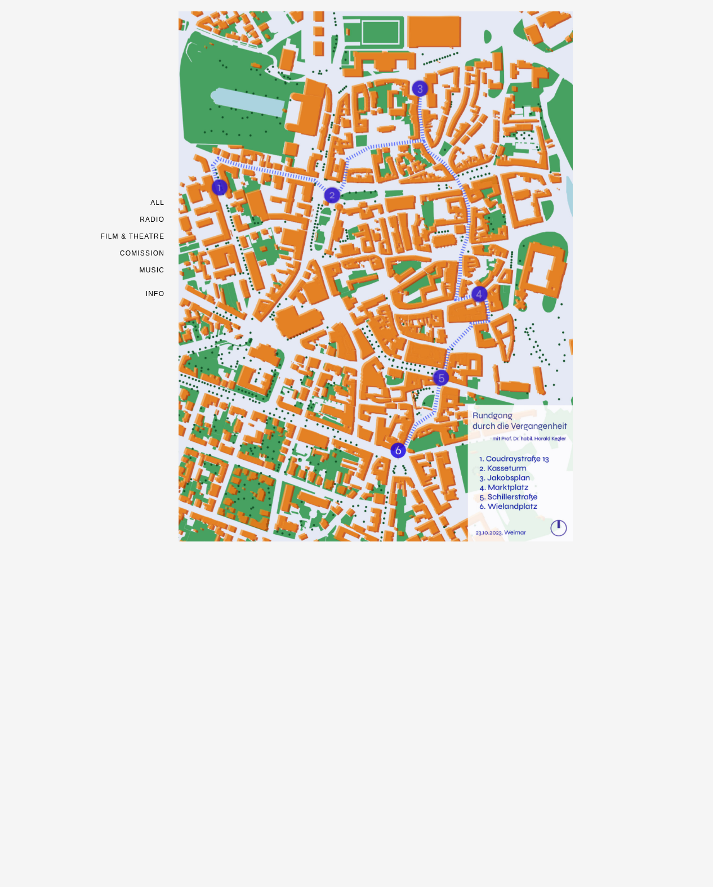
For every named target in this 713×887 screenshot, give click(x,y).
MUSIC (152, 270)
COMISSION (142, 253)
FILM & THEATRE (133, 236)
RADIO (152, 219)
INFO (155, 294)
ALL (157, 203)
